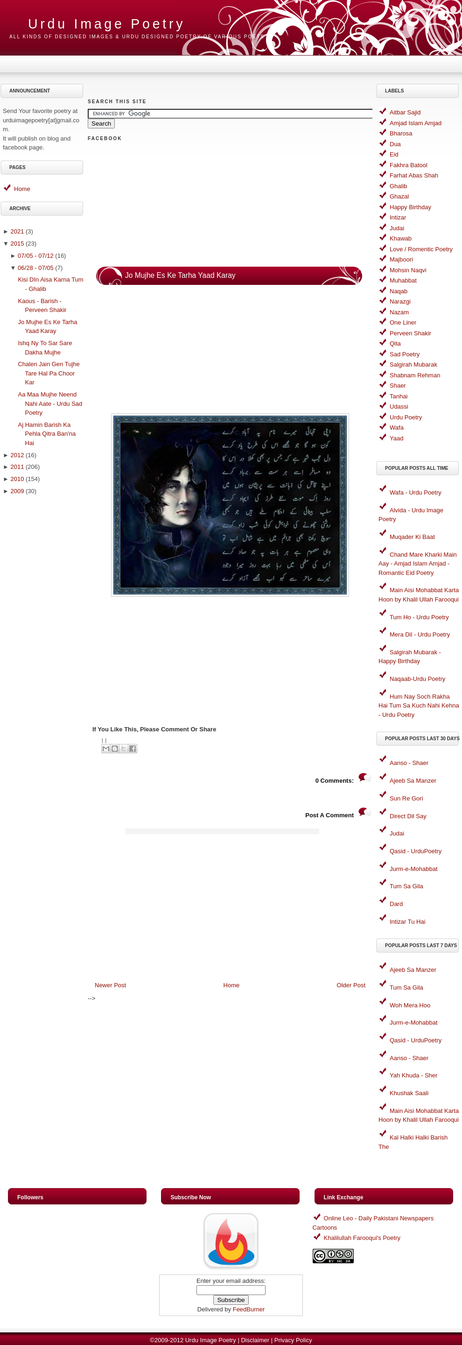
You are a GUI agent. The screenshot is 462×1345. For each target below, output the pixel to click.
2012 (17, 455)
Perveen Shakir (410, 333)
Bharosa (401, 133)
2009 (17, 491)
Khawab (401, 238)
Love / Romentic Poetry (421, 249)
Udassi (399, 406)
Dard (396, 903)
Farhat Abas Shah (414, 175)
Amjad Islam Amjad (415, 123)
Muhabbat (403, 280)
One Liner (403, 322)
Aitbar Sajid (405, 112)
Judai (397, 228)
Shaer (398, 385)
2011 (17, 466)
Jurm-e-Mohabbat (414, 868)
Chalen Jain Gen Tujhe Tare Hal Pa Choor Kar (48, 373)
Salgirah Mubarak (413, 364)
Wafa (397, 427)
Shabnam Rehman (415, 375)
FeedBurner (249, 1309)
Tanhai (398, 396)
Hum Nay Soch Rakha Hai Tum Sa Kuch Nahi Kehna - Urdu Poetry (418, 705)
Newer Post (110, 985)
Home (22, 188)
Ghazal (399, 196)
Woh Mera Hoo (410, 1005)
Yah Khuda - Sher (413, 1075)
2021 (17, 231)
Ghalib (398, 186)
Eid (394, 154)
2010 (17, 478)
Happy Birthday (410, 207)
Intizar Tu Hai (408, 921)
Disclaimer (255, 1340)
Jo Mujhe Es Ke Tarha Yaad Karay (180, 275)
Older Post (351, 985)
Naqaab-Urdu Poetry (417, 678)
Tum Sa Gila (406, 886)
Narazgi (400, 301)
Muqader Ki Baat (412, 536)
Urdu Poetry (406, 417)
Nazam (399, 312)
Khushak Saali (409, 1093)
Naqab (398, 291)
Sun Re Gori (406, 798)
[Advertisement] (43, 648)
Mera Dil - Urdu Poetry (420, 634)
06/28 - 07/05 (36, 267)
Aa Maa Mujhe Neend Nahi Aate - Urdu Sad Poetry (50, 403)
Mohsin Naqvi (408, 270)
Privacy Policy (293, 1340)
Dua (395, 144)
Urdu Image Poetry (106, 23)
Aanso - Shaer (409, 762)
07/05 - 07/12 (36, 255)
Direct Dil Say (408, 816)
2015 (17, 243)
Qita (395, 343)
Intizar (398, 217)
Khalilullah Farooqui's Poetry (362, 1237)
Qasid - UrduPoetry (415, 851)
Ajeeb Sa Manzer (413, 780)
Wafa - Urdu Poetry (415, 492)
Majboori (401, 259)
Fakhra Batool (408, 165)
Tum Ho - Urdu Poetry (419, 617)
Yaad (396, 438)
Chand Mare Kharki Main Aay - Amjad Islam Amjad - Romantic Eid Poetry (417, 563)
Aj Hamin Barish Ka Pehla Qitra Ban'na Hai (47, 433)
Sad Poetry (405, 354)
